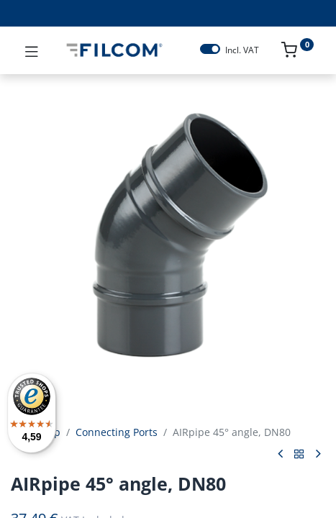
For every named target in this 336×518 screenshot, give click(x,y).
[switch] (210, 49)
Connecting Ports (117, 432)
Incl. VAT (242, 50)
